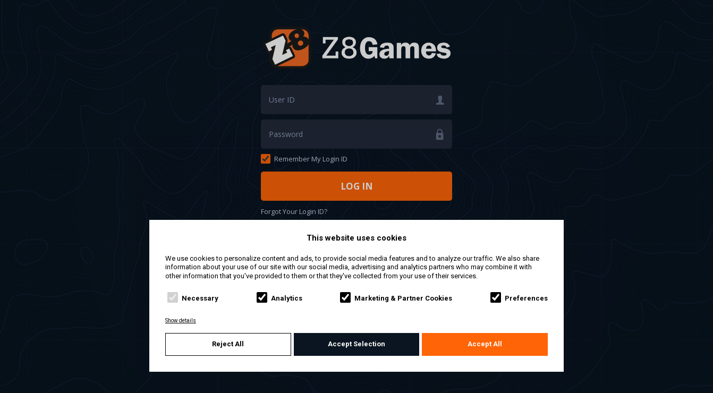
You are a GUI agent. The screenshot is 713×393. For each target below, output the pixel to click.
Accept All (485, 344)
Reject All (228, 344)
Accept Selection (356, 344)
